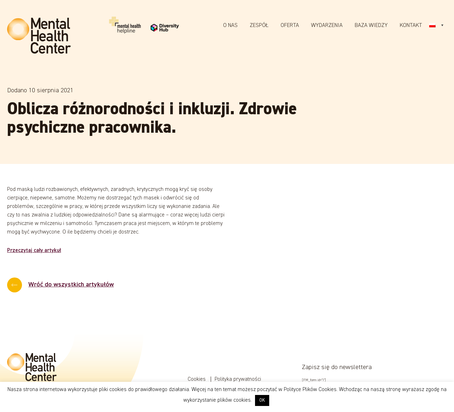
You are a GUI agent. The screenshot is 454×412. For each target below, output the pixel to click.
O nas (230, 25)
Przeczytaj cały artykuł (34, 250)
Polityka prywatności (238, 379)
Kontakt (411, 25)
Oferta (290, 25)
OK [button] (262, 400)
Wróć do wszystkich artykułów (71, 284)
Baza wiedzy (371, 25)
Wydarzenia (327, 25)
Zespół (259, 25)
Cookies (197, 379)
